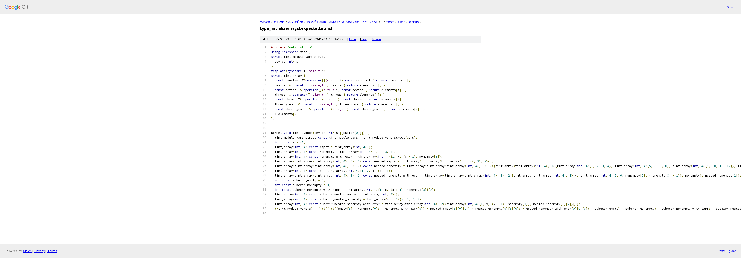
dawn (265, 22)
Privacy (39, 251)
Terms (52, 251)
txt (722, 251)
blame (376, 39)
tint (401, 22)
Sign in (731, 7)
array (414, 22)
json (732, 251)
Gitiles (27, 251)
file (352, 39)
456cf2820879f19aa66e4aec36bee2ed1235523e (333, 22)
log (364, 39)
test (390, 22)
